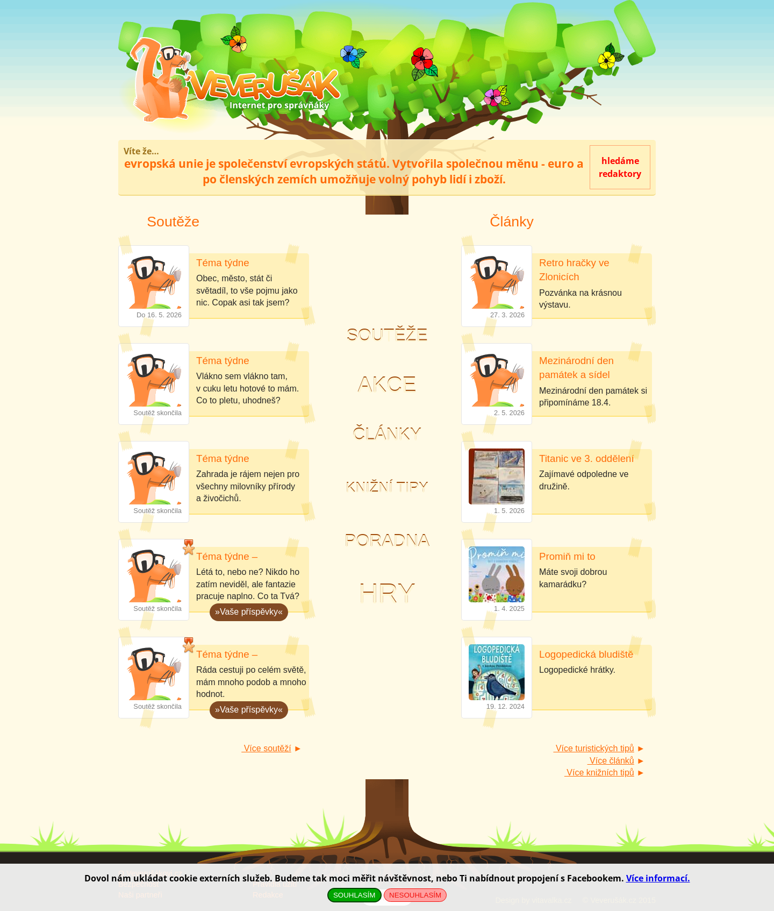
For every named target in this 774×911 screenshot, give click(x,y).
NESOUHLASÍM (415, 895)
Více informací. (658, 878)
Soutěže (386, 335)
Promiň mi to (567, 556)
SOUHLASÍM (354, 895)
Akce (387, 385)
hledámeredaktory (620, 167)
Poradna (387, 541)
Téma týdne (222, 262)
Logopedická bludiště (586, 654)
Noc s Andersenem (387, 271)
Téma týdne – (226, 556)
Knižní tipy (387, 488)
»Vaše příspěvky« (246, 609)
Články (387, 434)
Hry (387, 594)
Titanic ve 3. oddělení (586, 458)
